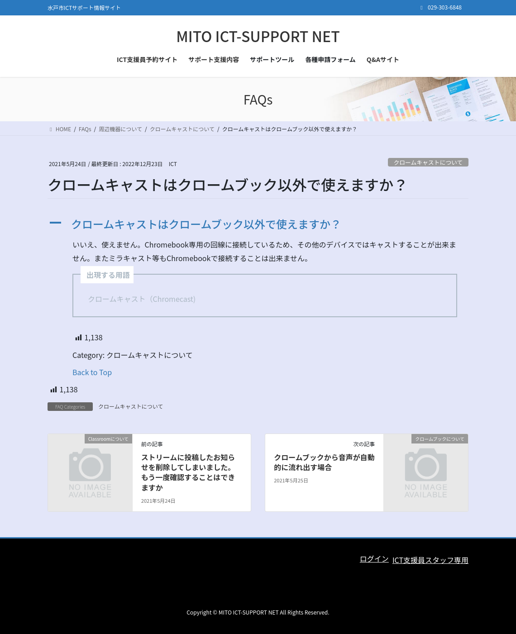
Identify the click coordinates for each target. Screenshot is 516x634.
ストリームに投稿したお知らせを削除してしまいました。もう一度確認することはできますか (188, 472)
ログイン (374, 558)
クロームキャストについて (428, 162)
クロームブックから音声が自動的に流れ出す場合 (324, 462)
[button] (258, 224)
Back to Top (92, 372)
